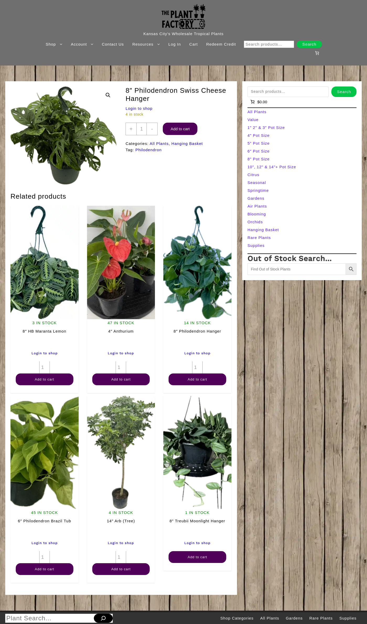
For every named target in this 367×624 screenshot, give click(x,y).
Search (309, 44)
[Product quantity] (141, 129)
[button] (108, 95)
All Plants (159, 143)
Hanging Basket (187, 143)
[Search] (103, 618)
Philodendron (148, 150)
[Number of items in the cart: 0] (317, 53)
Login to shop (139, 108)
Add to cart (180, 129)
